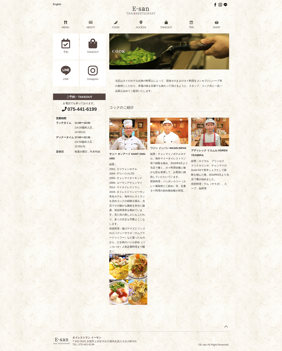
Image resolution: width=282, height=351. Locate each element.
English (57, 4)
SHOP (216, 25)
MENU (65, 25)
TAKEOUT (166, 25)
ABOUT (90, 25)
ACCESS (141, 25)
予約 (191, 25)
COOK (115, 25)
